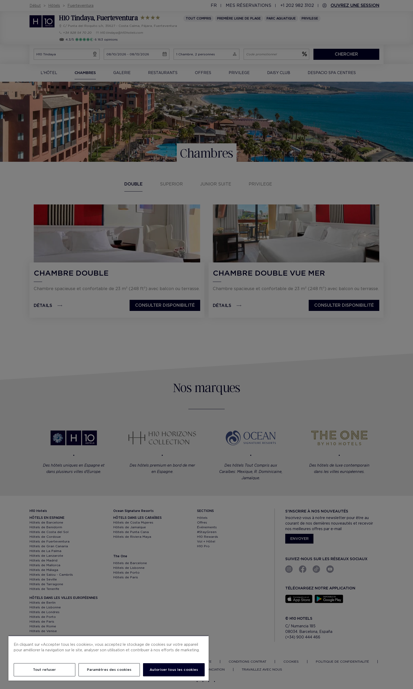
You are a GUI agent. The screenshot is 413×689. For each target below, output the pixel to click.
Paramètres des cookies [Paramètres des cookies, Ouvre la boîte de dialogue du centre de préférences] (109, 670)
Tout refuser (44, 670)
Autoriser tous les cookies (174, 670)
